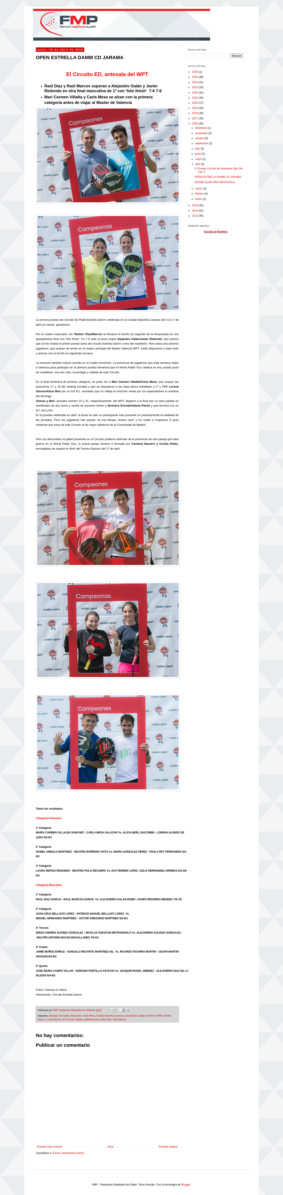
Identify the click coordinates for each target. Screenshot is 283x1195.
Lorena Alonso (53, 1019)
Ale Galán (64, 1015)
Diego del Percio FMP (150, 1015)
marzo (199, 188)
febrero (199, 193)
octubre (200, 138)
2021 (195, 97)
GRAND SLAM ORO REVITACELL (215, 182)
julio (198, 148)
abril (198, 164)
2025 (195, 77)
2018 (195, 113)
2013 (195, 215)
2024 (195, 82)
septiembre (202, 143)
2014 (195, 210)
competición (131, 1015)
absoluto (53, 1015)
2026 (195, 71)
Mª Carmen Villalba (73, 1019)
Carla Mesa (89, 1015)
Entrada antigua (168, 1146)
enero (199, 199)
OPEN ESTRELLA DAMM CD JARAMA (218, 176)
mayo (199, 159)
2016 (195, 123)
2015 (195, 205)
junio (198, 153)
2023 (195, 87)
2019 (195, 108)
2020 (195, 102)
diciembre (201, 127)
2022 (195, 92)
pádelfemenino (92, 1019)
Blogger (185, 1184)
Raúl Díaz (106, 1019)
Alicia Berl (76, 1015)
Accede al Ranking (216, 231)
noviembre (201, 133)
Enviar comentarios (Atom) (68, 1153)
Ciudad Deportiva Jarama (109, 1015)
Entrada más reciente (49, 1146)
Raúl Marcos (119, 1019)
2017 (195, 118)
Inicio (110, 1146)
